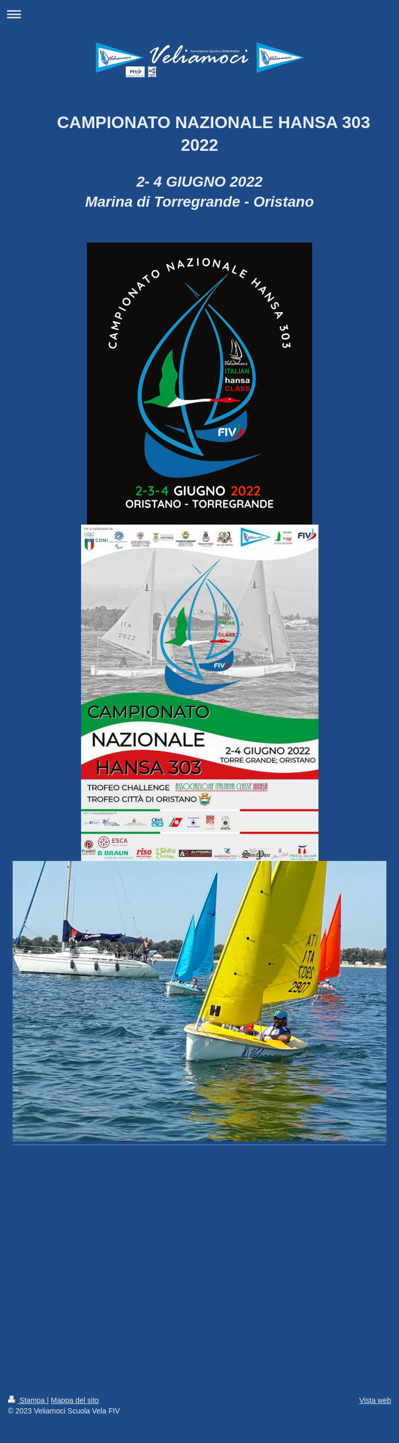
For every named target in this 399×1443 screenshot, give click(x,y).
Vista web (375, 1400)
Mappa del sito (75, 1400)
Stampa (27, 1400)
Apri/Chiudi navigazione (199, 14)
